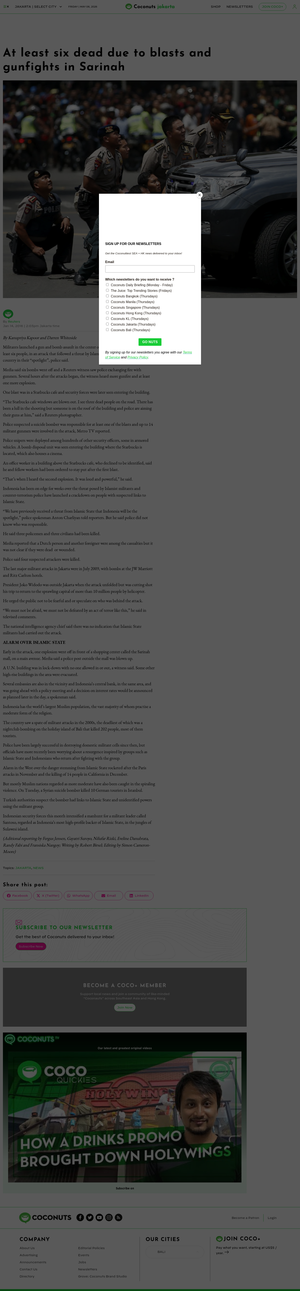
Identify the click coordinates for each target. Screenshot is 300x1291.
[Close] (200, 195)
